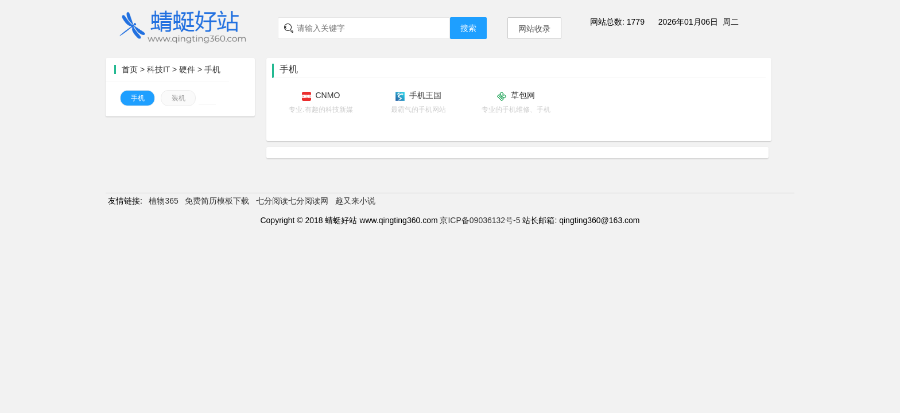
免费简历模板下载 (217, 200)
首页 (130, 69)
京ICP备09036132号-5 (480, 220)
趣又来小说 (355, 200)
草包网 (523, 95)
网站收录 (534, 28)
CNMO (328, 95)
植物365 (163, 200)
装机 (178, 98)
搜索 (468, 28)
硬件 (187, 69)
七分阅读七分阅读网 (292, 200)
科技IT (158, 69)
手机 (212, 69)
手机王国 (425, 95)
